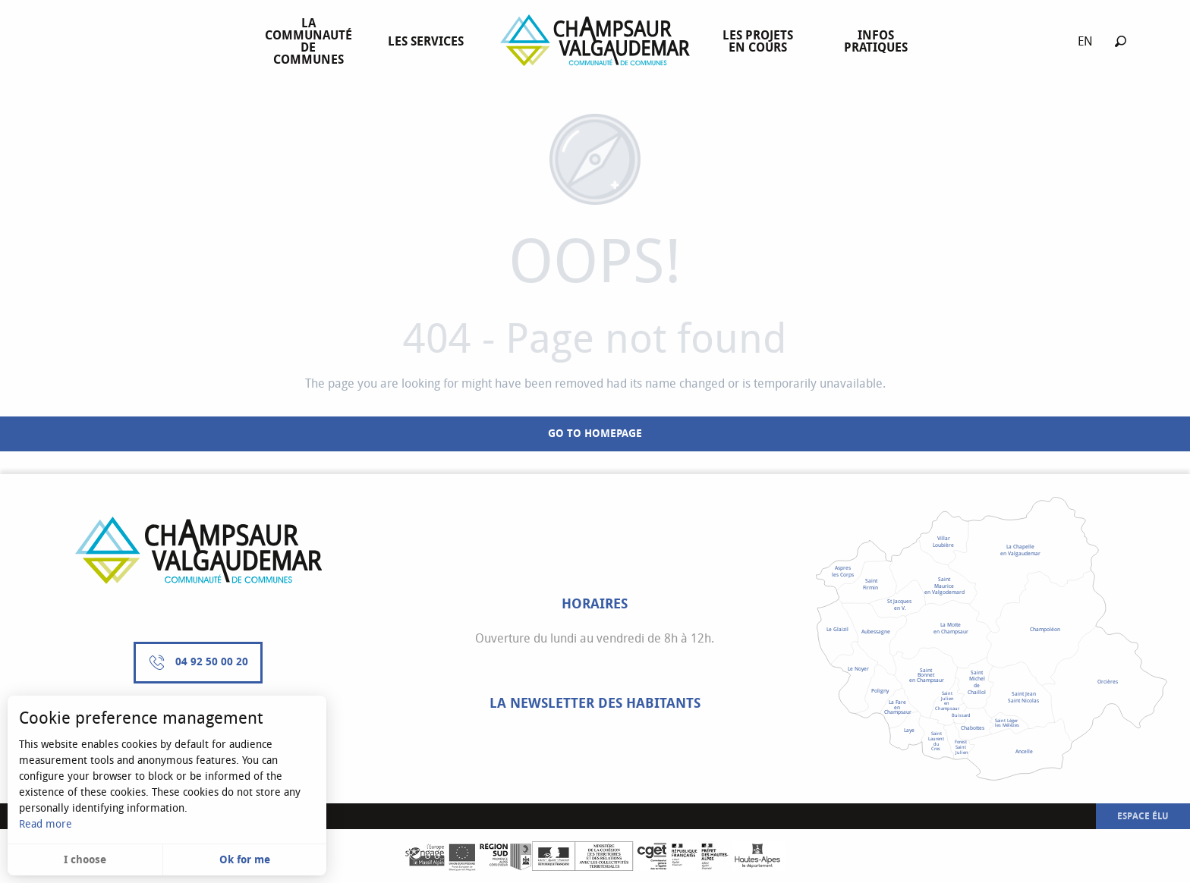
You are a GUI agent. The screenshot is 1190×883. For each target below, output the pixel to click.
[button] (1120, 41)
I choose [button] (85, 859)
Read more (45, 824)
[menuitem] (311, 41)
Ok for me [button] (244, 859)
